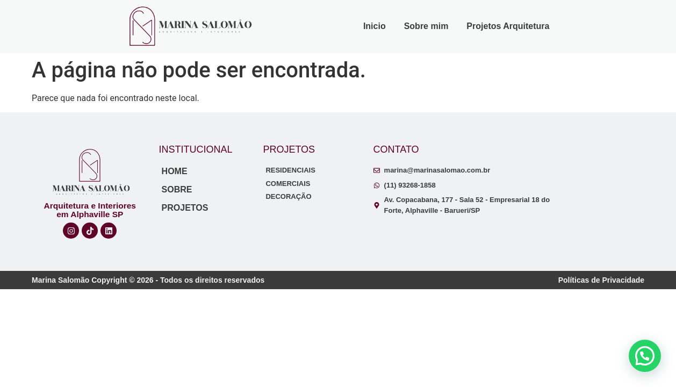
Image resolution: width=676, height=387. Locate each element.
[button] (645, 356)
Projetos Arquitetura (507, 26)
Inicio (374, 26)
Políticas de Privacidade (601, 280)
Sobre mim (426, 26)
